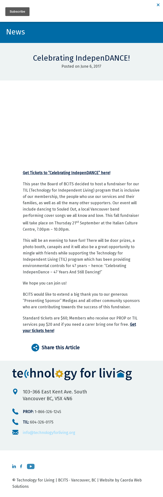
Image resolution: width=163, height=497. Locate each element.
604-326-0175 (38, 422)
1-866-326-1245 (42, 411)
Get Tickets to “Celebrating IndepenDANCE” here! (66, 173)
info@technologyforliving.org (49, 432)
